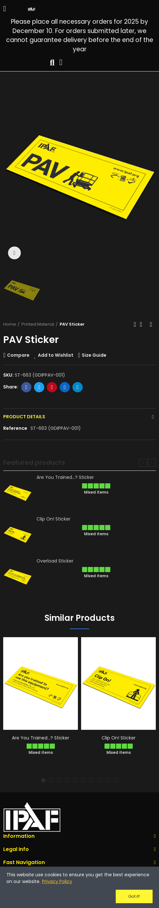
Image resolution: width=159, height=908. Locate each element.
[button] (143, 463)
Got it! (134, 896)
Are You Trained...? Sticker (65, 477)
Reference (15, 428)
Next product (151, 324)
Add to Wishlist (55, 355)
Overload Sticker (55, 561)
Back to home (143, 324)
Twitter (39, 387)
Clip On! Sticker (54, 519)
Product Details (24, 416)
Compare (18, 355)
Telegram (78, 387)
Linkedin (65, 387)
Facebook (26, 387)
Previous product (135, 324)
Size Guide (94, 355)
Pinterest (52, 387)
